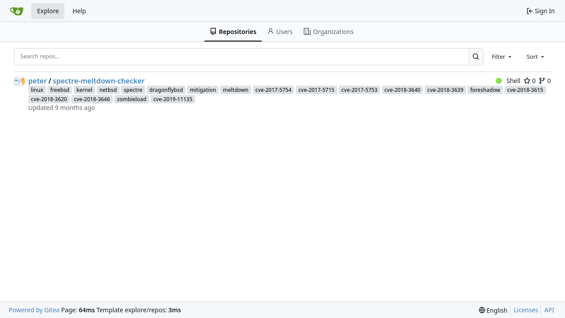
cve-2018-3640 (402, 90)
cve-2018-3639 (445, 90)
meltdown (236, 90)
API (549, 310)
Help (79, 11)
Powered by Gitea (34, 310)
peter (37, 80)
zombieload (132, 99)
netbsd (108, 90)
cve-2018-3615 (525, 90)
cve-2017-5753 (359, 90)
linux (37, 90)
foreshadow (485, 90)
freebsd (60, 90)
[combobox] (502, 56)
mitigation (203, 90)
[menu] (493, 310)
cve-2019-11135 (172, 99)
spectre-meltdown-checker (99, 80)
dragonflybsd (166, 90)
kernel (84, 90)
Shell (508, 80)
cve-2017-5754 (274, 90)
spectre (133, 90)
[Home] (16, 11)
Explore (48, 11)
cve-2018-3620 (49, 99)
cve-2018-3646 (92, 99)
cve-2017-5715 (316, 90)
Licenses (526, 310)
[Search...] (476, 56)
